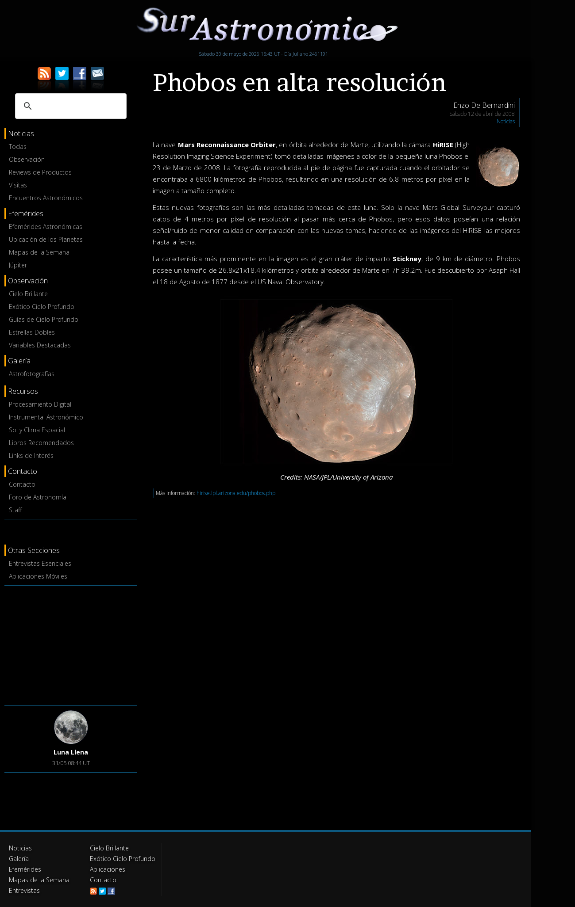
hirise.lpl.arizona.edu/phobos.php (236, 493)
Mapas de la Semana (39, 252)
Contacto (22, 484)
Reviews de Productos (40, 172)
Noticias (506, 121)
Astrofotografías (31, 374)
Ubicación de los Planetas (46, 239)
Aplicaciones (107, 869)
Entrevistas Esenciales (40, 563)
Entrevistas (24, 890)
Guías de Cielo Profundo (43, 319)
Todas (18, 146)
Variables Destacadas (40, 345)
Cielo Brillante (28, 294)
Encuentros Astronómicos (46, 198)
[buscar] (69, 106)
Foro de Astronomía (37, 497)
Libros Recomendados (41, 442)
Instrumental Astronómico (46, 417)
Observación (27, 159)
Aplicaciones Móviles (38, 576)
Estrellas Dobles (32, 332)
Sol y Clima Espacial (37, 430)
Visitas (18, 185)
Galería (19, 858)
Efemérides (25, 869)
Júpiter (18, 265)
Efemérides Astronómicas (45, 226)
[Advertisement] (70, 644)
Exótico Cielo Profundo (41, 306)
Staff (15, 510)
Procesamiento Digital (40, 404)
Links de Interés (31, 455)
